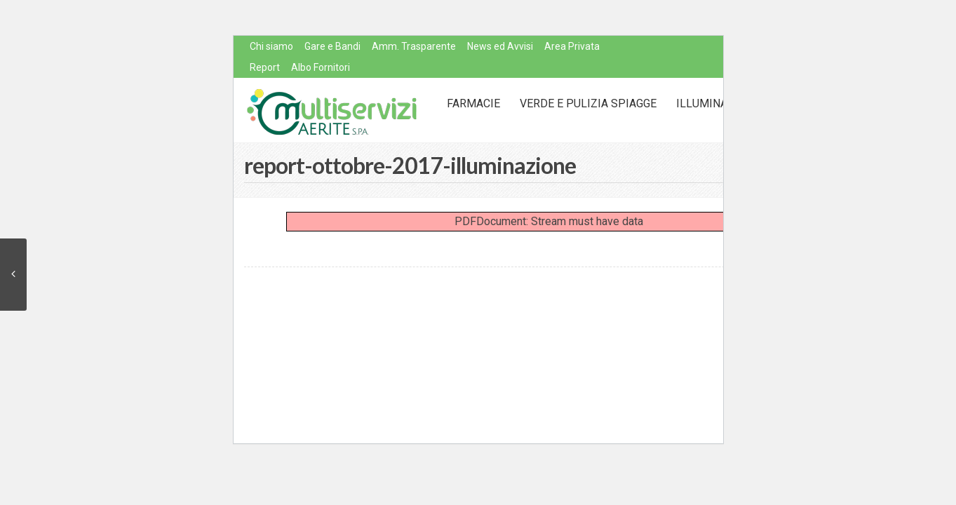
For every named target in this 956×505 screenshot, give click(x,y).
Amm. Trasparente (414, 46)
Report (265, 67)
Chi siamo (271, 46)
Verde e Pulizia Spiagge (588, 103)
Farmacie (473, 103)
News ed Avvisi (500, 46)
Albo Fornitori (320, 67)
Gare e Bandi (332, 46)
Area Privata (572, 46)
